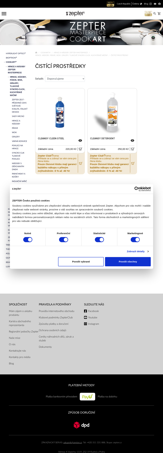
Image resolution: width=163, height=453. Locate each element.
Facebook (93, 311)
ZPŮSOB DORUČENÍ (81, 412)
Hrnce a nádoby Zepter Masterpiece (71, 53)
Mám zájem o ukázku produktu (20, 313)
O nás (12, 344)
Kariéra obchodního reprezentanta (20, 323)
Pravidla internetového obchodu (56, 311)
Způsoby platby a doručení (53, 324)
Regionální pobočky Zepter (24, 331)
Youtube (92, 317)
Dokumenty (45, 347)
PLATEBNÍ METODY (81, 385)
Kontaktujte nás (17, 350)
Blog (11, 363)
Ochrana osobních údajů (52, 330)
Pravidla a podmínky (55, 304)
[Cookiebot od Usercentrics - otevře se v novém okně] (137, 189)
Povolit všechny (128, 261)
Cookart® (46, 53)
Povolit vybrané (81, 261)
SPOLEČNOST (18, 304)
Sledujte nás (94, 304)
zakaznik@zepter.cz (72, 442)
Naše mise (14, 338)
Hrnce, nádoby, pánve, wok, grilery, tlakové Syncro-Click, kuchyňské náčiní (71, 55)
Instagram (93, 324)
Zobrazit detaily (136, 251)
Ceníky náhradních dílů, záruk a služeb (56, 338)
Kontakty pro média (19, 357)
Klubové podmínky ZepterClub (56, 317)
